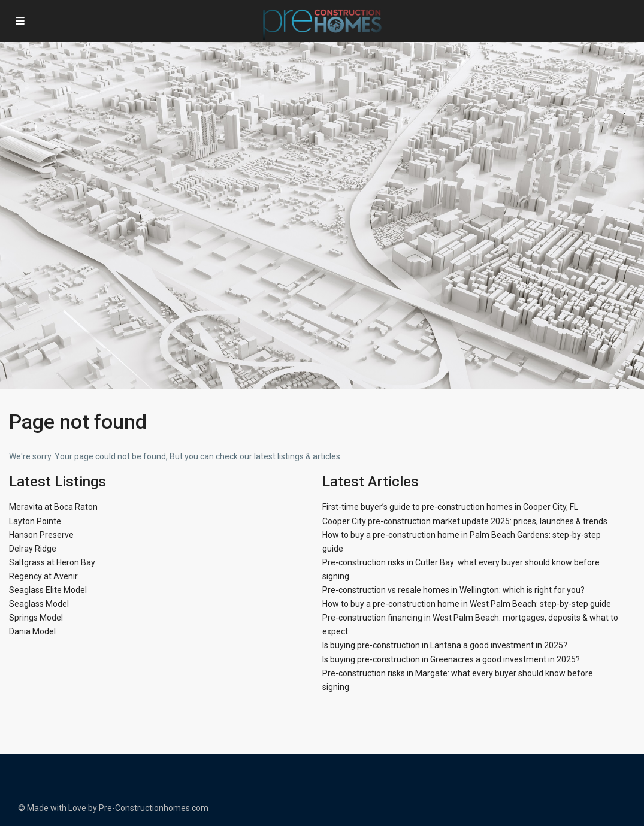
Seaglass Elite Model (48, 590)
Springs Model (36, 617)
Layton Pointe (35, 521)
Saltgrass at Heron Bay (52, 562)
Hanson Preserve (41, 535)
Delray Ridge (32, 548)
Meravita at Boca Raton (53, 507)
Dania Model (32, 631)
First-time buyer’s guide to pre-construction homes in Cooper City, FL (450, 507)
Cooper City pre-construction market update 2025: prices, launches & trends (464, 521)
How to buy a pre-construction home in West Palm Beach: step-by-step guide (466, 604)
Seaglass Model (39, 604)
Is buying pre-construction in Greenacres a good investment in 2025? (451, 659)
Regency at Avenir (43, 576)
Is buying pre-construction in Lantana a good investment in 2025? (444, 645)
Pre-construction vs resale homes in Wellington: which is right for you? (453, 590)
